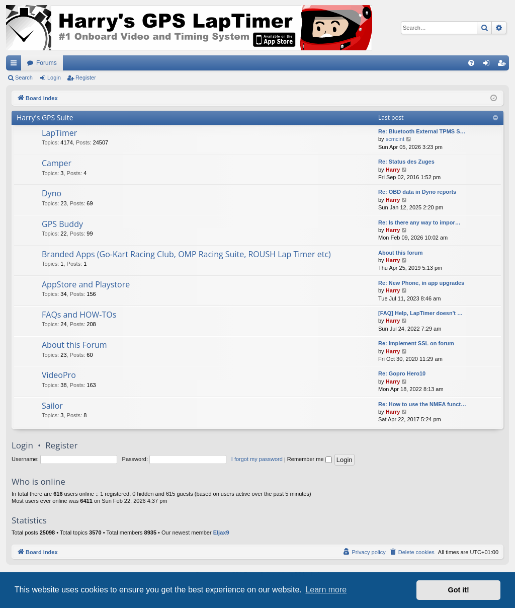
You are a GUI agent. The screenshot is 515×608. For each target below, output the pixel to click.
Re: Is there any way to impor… (419, 222)
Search (24, 77)
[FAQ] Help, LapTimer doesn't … (420, 313)
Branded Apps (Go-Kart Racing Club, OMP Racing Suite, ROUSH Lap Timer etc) (186, 254)
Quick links (15, 64)
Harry (393, 170)
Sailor (52, 405)
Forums (46, 62)
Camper (56, 163)
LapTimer (59, 132)
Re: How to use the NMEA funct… (422, 404)
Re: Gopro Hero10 (401, 373)
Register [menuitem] (503, 64)
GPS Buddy (62, 224)
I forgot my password (257, 459)
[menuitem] (471, 62)
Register (85, 77)
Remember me (309, 459)
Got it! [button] (458, 590)
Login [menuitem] (488, 64)
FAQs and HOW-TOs (79, 314)
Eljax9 (221, 532)
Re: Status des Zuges (406, 162)
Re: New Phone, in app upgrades (421, 283)
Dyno (51, 193)
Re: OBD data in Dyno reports (417, 192)
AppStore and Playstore (86, 284)
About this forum (400, 253)
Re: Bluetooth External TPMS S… (422, 131)
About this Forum (74, 344)
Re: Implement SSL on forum (416, 343)
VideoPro (59, 375)
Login (54, 77)
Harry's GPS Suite (45, 117)
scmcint (395, 139)
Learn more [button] (326, 589)
